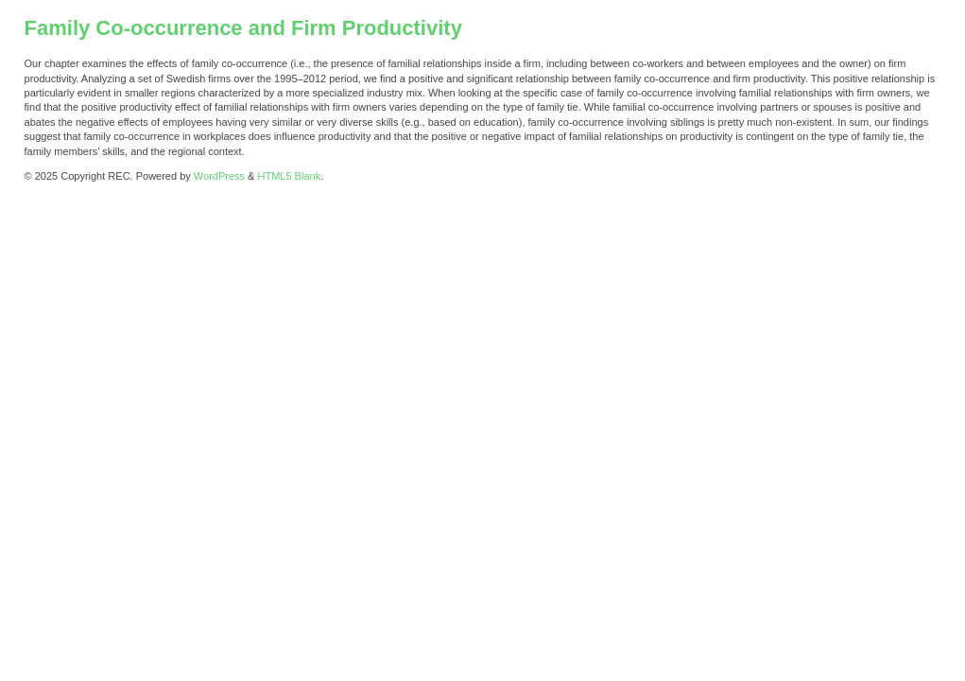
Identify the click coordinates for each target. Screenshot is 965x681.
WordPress (219, 176)
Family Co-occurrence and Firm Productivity (243, 28)
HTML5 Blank (289, 176)
